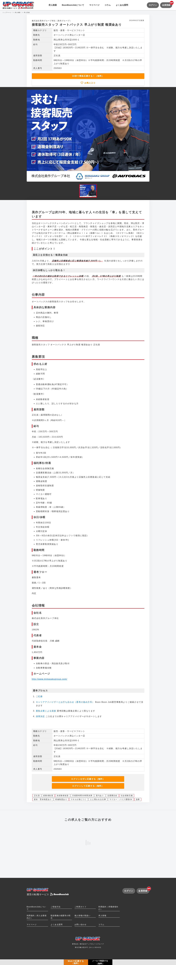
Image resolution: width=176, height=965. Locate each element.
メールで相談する (100, 962)
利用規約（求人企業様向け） (37, 917)
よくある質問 (122, 5)
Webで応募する (76, 962)
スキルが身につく (79, 799)
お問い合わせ (81, 924)
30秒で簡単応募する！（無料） (88, 76)
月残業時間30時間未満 (82, 796)
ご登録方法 (56, 907)
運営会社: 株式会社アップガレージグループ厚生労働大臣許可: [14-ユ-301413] (88, 943)
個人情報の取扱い (82, 916)
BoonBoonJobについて (73, 5)
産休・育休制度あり (43, 799)
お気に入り (89, 83)
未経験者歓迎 (63, 796)
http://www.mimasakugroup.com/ (49, 679)
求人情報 (102, 916)
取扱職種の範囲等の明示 (61, 917)
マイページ (94, 5)
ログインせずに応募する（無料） (88, 779)
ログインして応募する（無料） (88, 786)
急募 (138, 799)
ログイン (153, 5)
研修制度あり (61, 799)
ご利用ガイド (81, 907)
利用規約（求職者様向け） (108, 908)
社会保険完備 (127, 796)
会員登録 (167, 4)
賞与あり (100, 796)
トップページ (7, 12)
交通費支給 (112, 796)
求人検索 (53, 5)
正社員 (37, 796)
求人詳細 (27, 12)
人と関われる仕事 (98, 799)
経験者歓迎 (48, 796)
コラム (108, 5)
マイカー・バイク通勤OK (120, 799)
